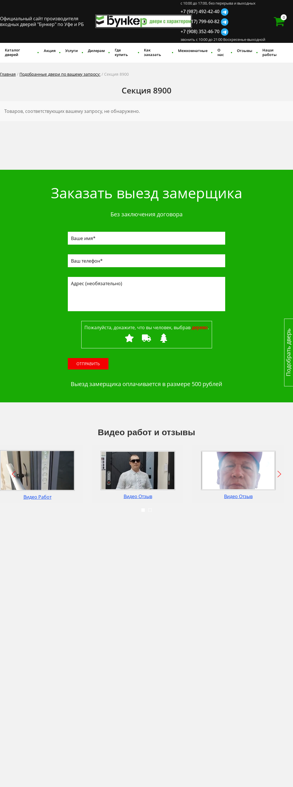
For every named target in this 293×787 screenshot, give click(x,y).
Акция (50, 50)
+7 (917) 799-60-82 (200, 21)
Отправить (88, 363)
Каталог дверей (12, 52)
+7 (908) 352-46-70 (200, 31)
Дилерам (96, 50)
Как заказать (152, 52)
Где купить (121, 52)
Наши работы (269, 52)
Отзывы (244, 50)
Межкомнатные (192, 50)
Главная (8, 74)
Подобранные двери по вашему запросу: (59, 74)
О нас (220, 52)
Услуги (71, 50)
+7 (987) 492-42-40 (200, 11)
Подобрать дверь (288, 353)
